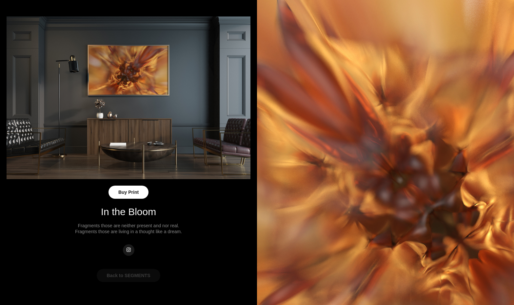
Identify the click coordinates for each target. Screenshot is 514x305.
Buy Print (128, 192)
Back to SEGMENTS (128, 275)
